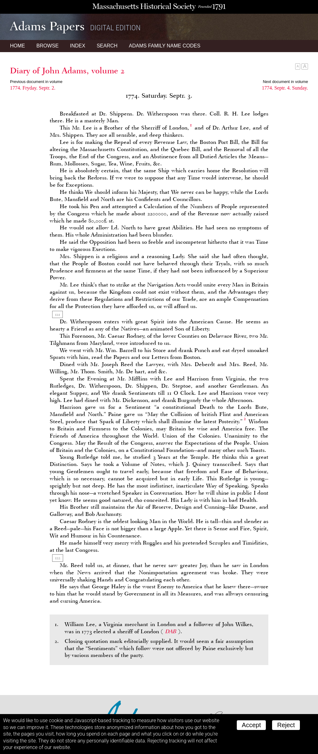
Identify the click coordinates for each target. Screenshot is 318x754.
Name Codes (165, 45)
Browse (47, 45)
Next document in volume (285, 81)
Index (77, 45)
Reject (286, 725)
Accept (251, 725)
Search (107, 45)
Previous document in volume (36, 81)
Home (17, 45)
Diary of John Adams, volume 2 (67, 71)
